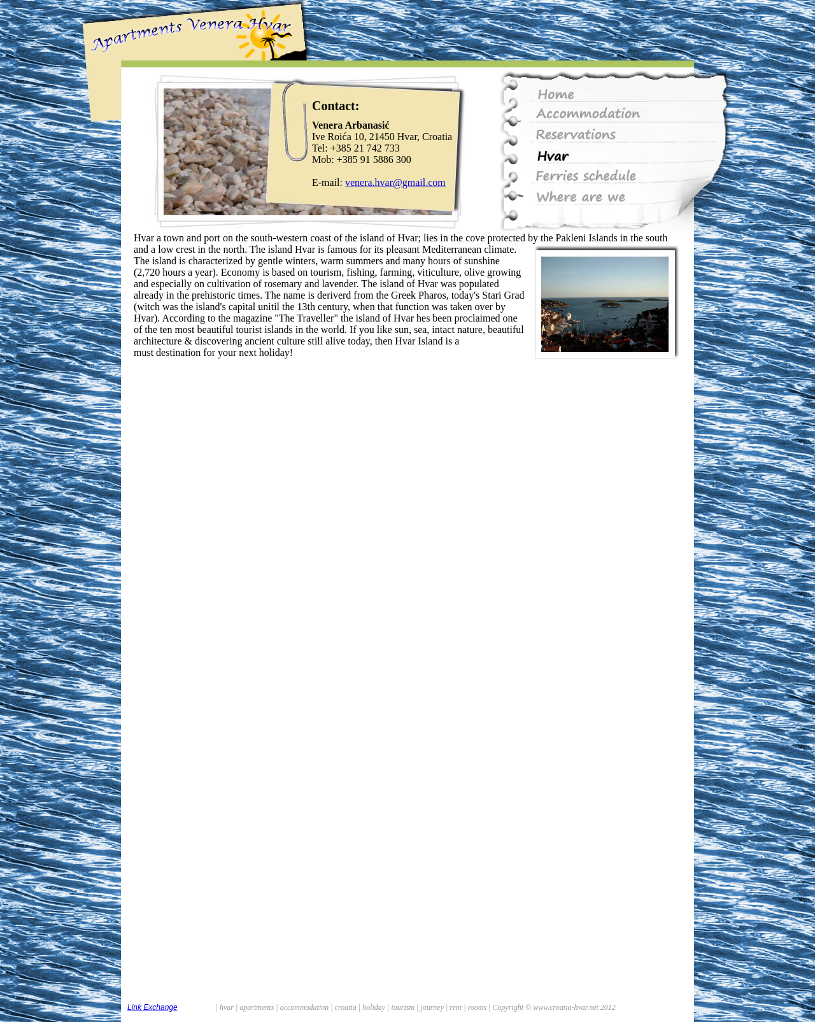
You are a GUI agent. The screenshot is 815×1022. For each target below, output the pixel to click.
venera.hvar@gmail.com (395, 182)
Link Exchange (152, 1007)
